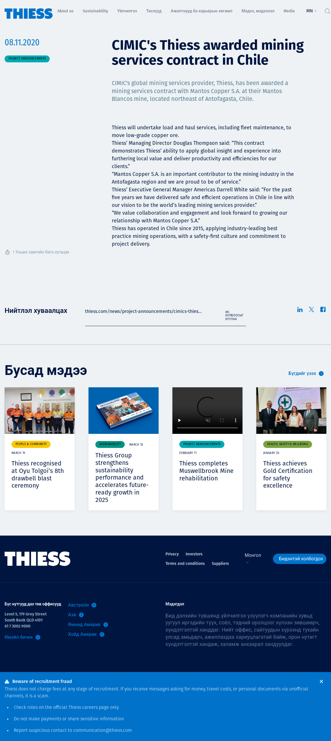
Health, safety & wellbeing (287, 444)
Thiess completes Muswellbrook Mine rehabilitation (206, 470)
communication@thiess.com (102, 730)
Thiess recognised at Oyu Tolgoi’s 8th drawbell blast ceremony (37, 474)
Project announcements (27, 58)
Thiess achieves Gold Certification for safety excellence (288, 474)
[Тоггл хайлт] (327, 9)
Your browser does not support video (207, 410)
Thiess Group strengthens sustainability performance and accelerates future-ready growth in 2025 (122, 477)
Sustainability (110, 444)
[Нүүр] (29, 9)
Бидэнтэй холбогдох (301, 558)
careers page (95, 707)
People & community (31, 444)
